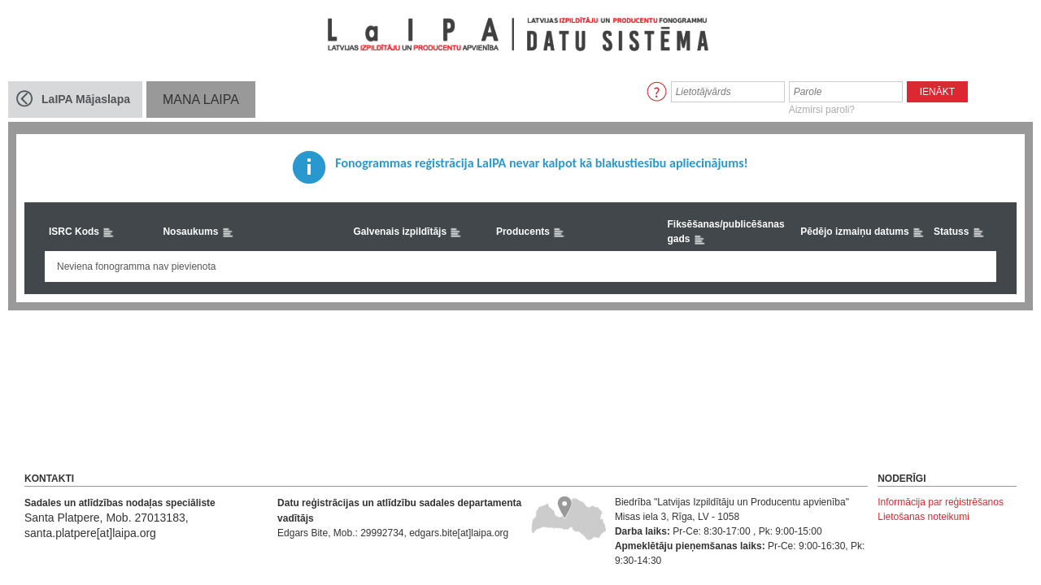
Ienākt (937, 92)
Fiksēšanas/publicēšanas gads (725, 232)
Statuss (959, 232)
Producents (530, 232)
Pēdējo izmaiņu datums (862, 232)
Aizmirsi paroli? (822, 109)
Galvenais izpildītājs (407, 232)
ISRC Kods (82, 232)
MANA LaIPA (201, 99)
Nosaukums (198, 232)
